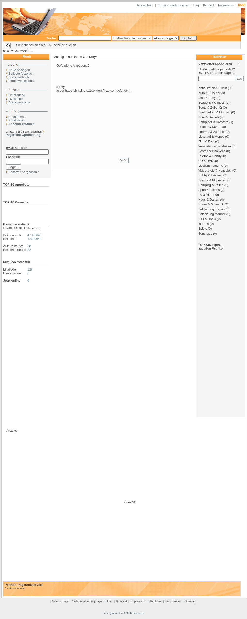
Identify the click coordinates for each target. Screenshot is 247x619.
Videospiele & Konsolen (214, 170)
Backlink (155, 601)
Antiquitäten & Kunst (212, 88)
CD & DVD (205, 161)
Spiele (202, 228)
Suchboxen (173, 601)
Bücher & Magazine (212, 180)
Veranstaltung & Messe (214, 146)
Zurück (124, 160)
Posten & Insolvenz (211, 151)
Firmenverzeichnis (21, 81)
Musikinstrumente (210, 165)
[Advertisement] (123, 122)
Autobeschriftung (15, 588)
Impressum (226, 5)
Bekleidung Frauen (211, 209)
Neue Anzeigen (19, 70)
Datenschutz (144, 5)
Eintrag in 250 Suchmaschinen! (24, 131)
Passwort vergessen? (23, 172)
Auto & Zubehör (209, 93)
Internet (203, 224)
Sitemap (190, 601)
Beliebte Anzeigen (21, 73)
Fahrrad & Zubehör (211, 131)
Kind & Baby (207, 98)
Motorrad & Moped (211, 136)
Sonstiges (205, 233)
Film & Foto (206, 141)
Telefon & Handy (209, 156)
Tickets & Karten (209, 127)
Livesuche (15, 99)
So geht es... (17, 116)
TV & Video (206, 194)
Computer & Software (213, 122)
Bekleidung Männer (211, 214)
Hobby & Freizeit (210, 175)
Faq (196, 5)
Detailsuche (16, 95)
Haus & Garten (208, 199)
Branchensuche (19, 102)
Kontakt (208, 5)
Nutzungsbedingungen (173, 5)
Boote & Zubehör (210, 107)
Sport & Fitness (209, 190)
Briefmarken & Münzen (214, 112)
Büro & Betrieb (208, 117)
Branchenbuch (18, 77)
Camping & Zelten (210, 185)
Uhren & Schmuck (211, 204)
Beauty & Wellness (211, 102)
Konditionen (16, 120)
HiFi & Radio (207, 219)
